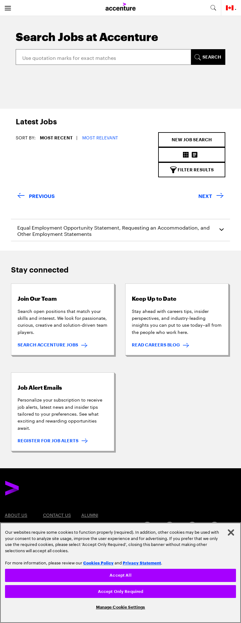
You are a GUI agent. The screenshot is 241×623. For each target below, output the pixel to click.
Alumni (89, 514)
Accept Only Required (120, 591)
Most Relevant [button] (100, 137)
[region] (120, 572)
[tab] (31, 125)
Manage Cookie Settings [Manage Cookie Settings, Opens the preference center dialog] (120, 607)
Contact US (57, 514)
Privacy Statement (142, 562)
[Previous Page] (36, 196)
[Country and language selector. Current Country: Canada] (231, 8)
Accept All (120, 575)
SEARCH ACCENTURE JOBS (48, 345)
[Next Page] (211, 196)
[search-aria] (213, 8)
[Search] (103, 57)
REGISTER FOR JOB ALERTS (48, 441)
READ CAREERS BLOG (156, 345)
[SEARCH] (207, 57)
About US (16, 514)
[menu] (8, 8)
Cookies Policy (98, 562)
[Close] (231, 532)
